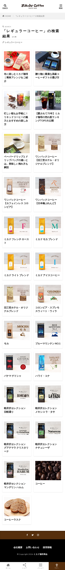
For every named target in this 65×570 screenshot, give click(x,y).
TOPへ (57, 566)
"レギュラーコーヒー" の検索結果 (30, 16)
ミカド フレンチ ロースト (16, 241)
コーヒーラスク (12, 519)
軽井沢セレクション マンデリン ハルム (16, 485)
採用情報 (47, 547)
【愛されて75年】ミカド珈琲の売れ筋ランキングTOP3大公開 (47, 117)
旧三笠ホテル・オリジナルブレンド (16, 309)
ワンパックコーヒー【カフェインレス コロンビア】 (16, 203)
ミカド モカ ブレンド (46, 239)
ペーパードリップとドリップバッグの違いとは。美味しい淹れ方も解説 (16, 162)
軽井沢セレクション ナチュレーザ (47, 446)
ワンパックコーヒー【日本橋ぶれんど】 (46, 201)
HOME (8, 16)
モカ (6, 343)
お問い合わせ (32, 547)
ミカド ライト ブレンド (16, 275)
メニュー (41, 566)
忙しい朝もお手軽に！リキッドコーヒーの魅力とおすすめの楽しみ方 (16, 119)
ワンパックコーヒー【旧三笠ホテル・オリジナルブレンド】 (47, 160)
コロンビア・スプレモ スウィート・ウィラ (48, 309)
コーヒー (40, 483)
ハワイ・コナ (42, 375)
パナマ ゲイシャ (12, 375)
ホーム (8, 566)
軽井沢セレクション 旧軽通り (16, 410)
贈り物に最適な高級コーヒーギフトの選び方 (47, 75)
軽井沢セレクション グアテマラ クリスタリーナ (16, 448)
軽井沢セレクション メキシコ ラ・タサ (47, 410)
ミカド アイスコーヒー (47, 275)
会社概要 (17, 547)
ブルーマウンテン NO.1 (48, 343)
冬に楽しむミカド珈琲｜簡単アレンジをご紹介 (16, 77)
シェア (24, 566)
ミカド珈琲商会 (41, 554)
